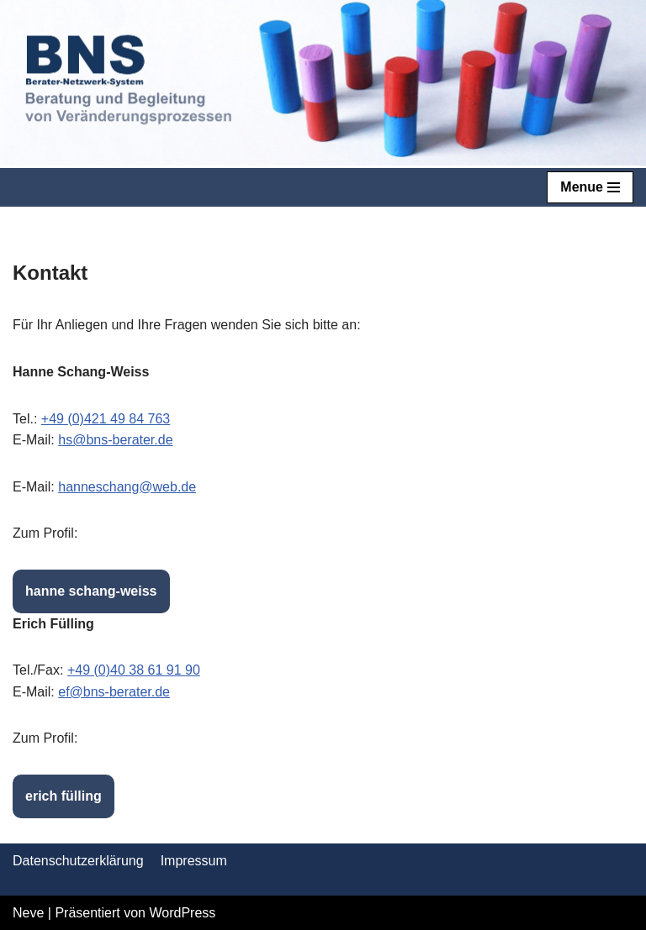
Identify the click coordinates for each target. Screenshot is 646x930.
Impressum (194, 861)
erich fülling (63, 796)
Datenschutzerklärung (78, 861)
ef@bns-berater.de (114, 692)
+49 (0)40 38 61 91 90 (133, 670)
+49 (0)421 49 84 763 (105, 419)
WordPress (182, 913)
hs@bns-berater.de (115, 440)
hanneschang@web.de (127, 487)
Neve (28, 913)
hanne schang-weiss (91, 591)
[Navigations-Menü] (590, 187)
